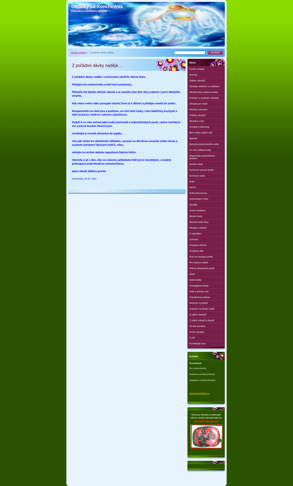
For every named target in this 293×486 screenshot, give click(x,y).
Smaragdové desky (199, 285)
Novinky (193, 75)
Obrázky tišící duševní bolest (203, 92)
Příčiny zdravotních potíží (202, 268)
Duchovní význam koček (201, 170)
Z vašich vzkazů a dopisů (201, 320)
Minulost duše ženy (199, 222)
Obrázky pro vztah (198, 103)
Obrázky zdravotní (198, 109)
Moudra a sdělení (198, 228)
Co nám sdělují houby (200, 150)
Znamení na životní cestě (201, 309)
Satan (192, 274)
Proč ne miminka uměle (201, 257)
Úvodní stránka (78, 52)
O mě (192, 338)
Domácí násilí (196, 164)
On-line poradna (197, 326)
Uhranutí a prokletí (198, 303)
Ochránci (193, 239)
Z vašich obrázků (197, 314)
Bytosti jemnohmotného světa (204, 144)
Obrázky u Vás (196, 121)
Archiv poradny (196, 332)
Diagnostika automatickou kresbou (202, 157)
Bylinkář (193, 138)
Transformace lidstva (199, 297)
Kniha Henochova (198, 193)
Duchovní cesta (197, 176)
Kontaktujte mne (197, 343)
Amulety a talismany (199, 127)
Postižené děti (196, 251)
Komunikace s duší (198, 199)
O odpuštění (195, 233)
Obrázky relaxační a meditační (204, 86)
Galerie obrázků (197, 80)
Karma (192, 187)
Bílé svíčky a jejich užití (200, 132)
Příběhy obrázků (197, 115)
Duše (192, 181)
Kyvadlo (193, 204)
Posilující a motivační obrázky (204, 98)
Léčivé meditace (197, 210)
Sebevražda (195, 280)
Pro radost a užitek (198, 262)
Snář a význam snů (199, 291)
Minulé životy (195, 216)
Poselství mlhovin (198, 245)
